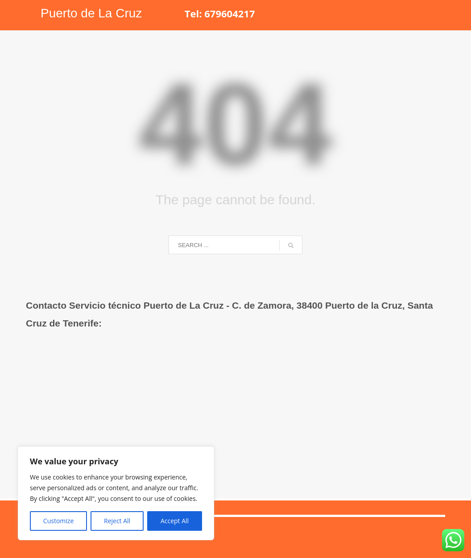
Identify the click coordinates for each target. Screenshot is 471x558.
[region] (116, 493)
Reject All (117, 521)
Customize (58, 521)
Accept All (175, 521)
